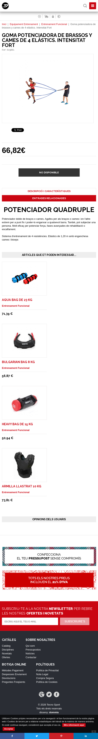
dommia (54, 712)
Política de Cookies (46, 682)
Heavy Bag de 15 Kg (17, 424)
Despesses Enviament (14, 674)
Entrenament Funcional (54, 24)
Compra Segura (45, 678)
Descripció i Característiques (49, 191)
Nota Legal (42, 674)
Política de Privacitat (47, 670)
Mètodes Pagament (12, 670)
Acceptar (8, 729)
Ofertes (6, 657)
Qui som (30, 645)
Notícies (30, 653)
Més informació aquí (74, 725)
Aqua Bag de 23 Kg (17, 300)
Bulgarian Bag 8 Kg (18, 362)
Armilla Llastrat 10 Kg (21, 486)
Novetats (7, 653)
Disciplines (8, 649)
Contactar (31, 657)
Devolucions (8, 678)
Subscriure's (75, 621)
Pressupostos (33, 649)
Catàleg (6, 645)
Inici (4, 24)
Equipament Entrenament (24, 24)
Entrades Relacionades (49, 198)
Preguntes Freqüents (13, 682)
